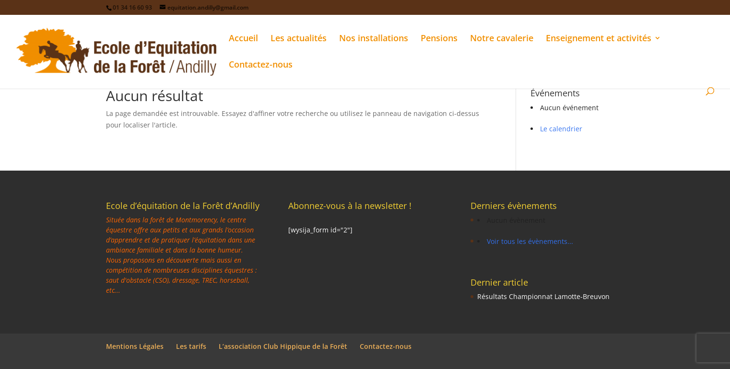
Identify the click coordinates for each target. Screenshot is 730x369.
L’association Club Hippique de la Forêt (283, 346)
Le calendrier (561, 128)
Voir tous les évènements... (530, 241)
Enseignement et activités (598, 39)
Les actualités (299, 39)
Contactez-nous (261, 65)
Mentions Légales (135, 346)
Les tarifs (191, 346)
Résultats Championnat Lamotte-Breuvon (543, 296)
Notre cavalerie (501, 39)
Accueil (243, 39)
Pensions (439, 39)
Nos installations (373, 39)
